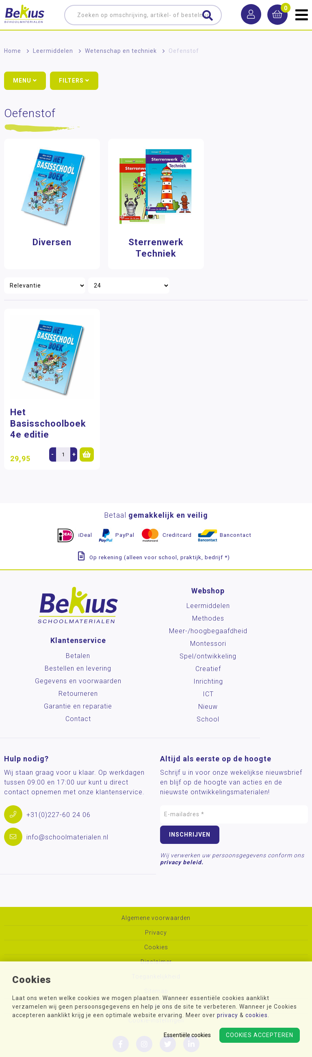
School (208, 719)
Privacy (156, 933)
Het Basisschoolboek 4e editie (48, 423)
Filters (74, 80)
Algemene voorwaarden (156, 918)
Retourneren (78, 693)
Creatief (208, 669)
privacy (227, 1015)
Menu (25, 80)
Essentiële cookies (187, 1035)
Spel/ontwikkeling (208, 656)
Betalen (78, 656)
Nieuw (208, 706)
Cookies (156, 947)
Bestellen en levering (78, 668)
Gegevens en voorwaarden (78, 681)
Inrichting (208, 681)
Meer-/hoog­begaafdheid (208, 631)
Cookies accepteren (259, 1035)
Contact (78, 719)
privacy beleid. (182, 862)
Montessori (208, 643)
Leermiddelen (53, 51)
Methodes (208, 618)
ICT (208, 694)
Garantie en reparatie (78, 706)
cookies (256, 1015)
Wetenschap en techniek (121, 51)
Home (12, 51)
